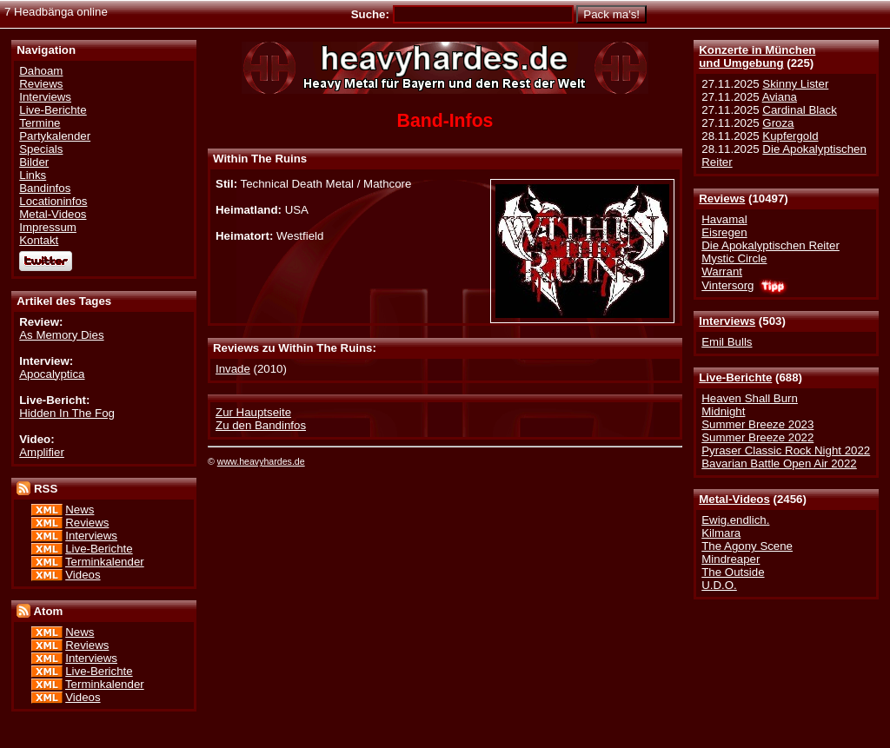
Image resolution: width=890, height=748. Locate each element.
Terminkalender (104, 561)
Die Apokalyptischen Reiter (770, 245)
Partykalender (54, 135)
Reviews (722, 198)
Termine (39, 122)
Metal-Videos (734, 499)
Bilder (34, 162)
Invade (233, 368)
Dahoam (41, 70)
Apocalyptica (51, 374)
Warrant (721, 271)
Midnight (723, 411)
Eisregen (724, 232)
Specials (41, 149)
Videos (82, 574)
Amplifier (41, 452)
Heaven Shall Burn (749, 398)
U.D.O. (719, 585)
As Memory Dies (61, 334)
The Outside (732, 572)
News (79, 509)
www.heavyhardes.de (261, 461)
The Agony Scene (747, 546)
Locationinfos (53, 201)
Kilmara (721, 532)
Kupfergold (790, 135)
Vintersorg (727, 285)
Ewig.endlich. (735, 519)
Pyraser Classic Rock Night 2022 (785, 450)
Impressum (47, 227)
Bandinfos (44, 188)
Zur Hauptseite (253, 412)
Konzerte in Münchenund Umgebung (757, 56)
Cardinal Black (799, 109)
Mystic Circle (734, 258)
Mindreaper (730, 559)
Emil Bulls (726, 341)
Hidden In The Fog (67, 413)
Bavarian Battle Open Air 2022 (778, 463)
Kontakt (38, 240)
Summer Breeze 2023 (757, 424)
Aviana (779, 96)
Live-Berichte (735, 377)
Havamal (724, 219)
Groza (778, 122)
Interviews (727, 321)
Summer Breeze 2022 (757, 437)
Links (32, 175)
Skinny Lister (795, 83)
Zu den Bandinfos (261, 425)
